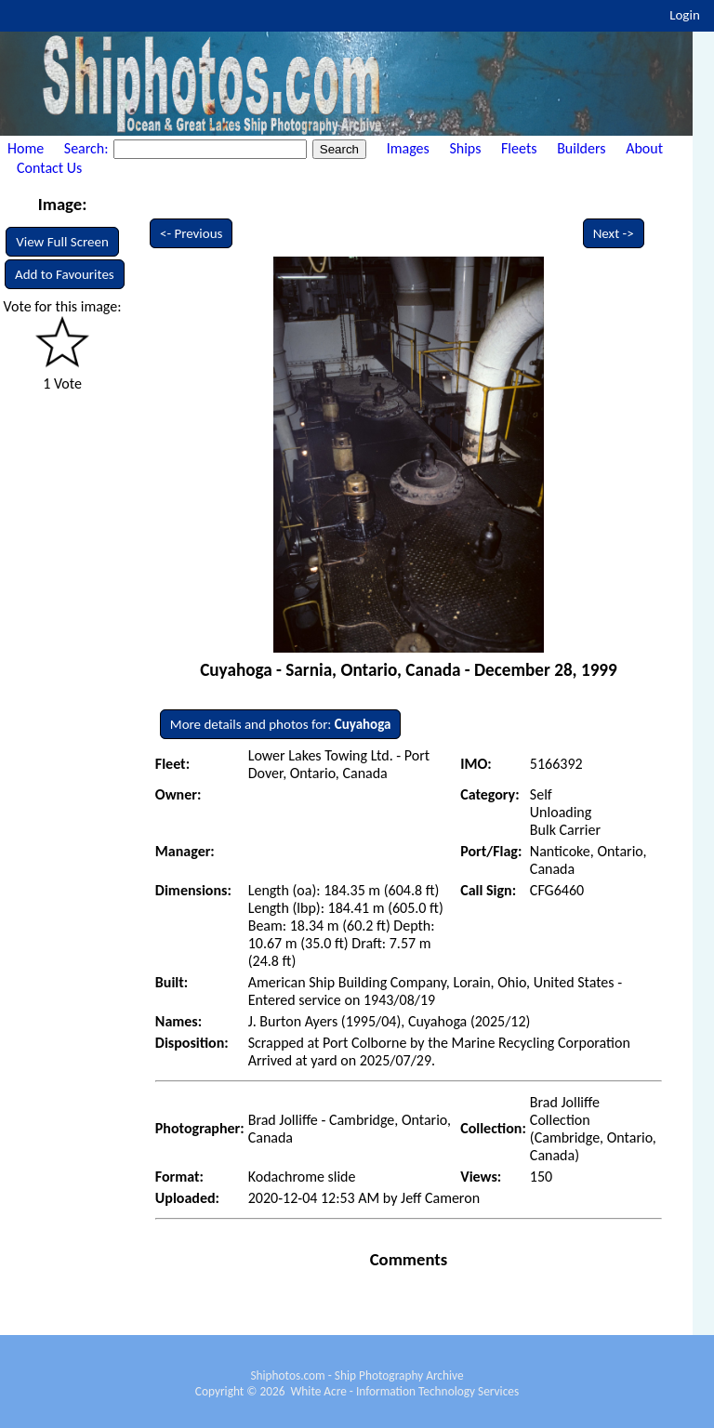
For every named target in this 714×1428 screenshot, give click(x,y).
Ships (465, 148)
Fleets (518, 148)
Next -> (613, 233)
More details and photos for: (280, 724)
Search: (88, 148)
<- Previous (191, 233)
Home (25, 148)
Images (408, 148)
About (644, 148)
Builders (581, 148)
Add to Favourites (64, 274)
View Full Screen (62, 241)
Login (684, 15)
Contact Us (49, 168)
